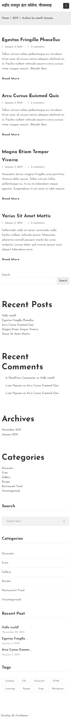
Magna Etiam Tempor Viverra (25, 156)
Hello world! (9, 315)
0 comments (38, 47)
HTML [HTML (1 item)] (56, 681)
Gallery (6, 477)
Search (6, 275)
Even (5, 473)
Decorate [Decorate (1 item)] (39, 681)
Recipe (6, 482)
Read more (11, 78)
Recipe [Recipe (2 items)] (26, 689)
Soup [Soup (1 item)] (41, 689)
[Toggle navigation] (66, 6)
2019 (15, 18)
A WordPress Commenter (20, 378)
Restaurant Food (12, 486)
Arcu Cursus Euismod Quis (30, 96)
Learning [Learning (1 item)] (10, 689)
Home (5, 18)
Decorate (7, 468)
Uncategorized (11, 491)
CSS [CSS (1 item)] (24, 681)
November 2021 (11, 430)
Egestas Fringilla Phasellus (31, 40)
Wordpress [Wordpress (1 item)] (58, 689)
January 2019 (10, 434)
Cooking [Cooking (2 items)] (9, 681)
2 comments (37, 103)
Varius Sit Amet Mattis (26, 216)
